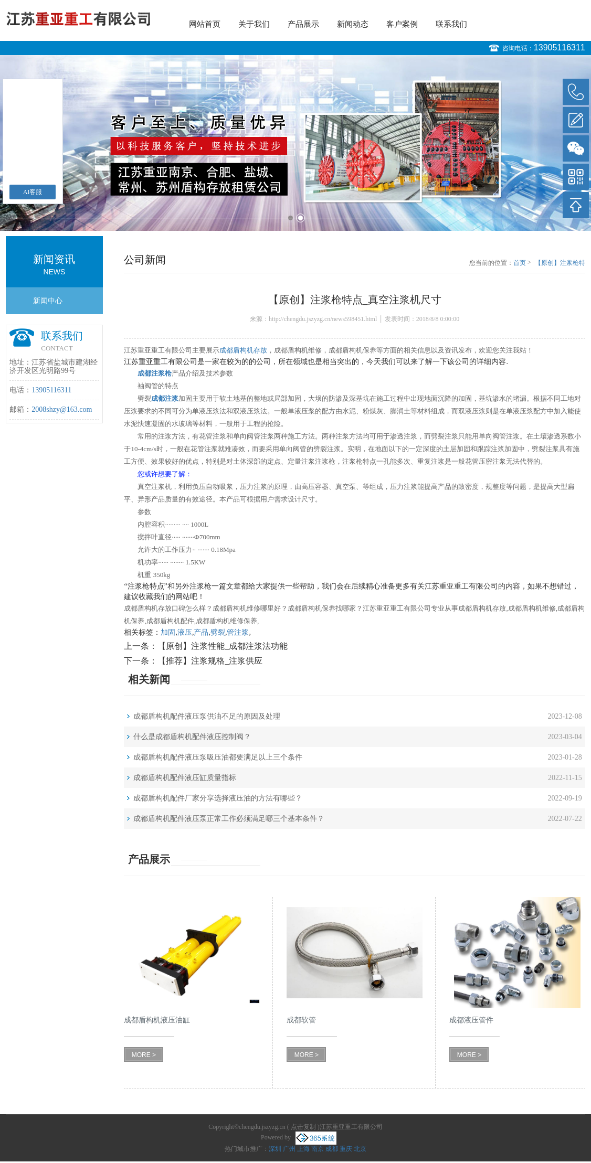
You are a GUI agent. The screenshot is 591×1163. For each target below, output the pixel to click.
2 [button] (300, 218)
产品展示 (303, 24)
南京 (317, 1149)
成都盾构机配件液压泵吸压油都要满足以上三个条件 (217, 757)
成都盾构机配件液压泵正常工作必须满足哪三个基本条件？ (228, 819)
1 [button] (290, 218)
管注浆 (238, 632)
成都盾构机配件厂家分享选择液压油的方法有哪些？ (217, 798)
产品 (201, 632)
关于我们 (254, 24)
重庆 (346, 1149)
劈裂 (217, 632)
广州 (289, 1149)
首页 (519, 262)
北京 (360, 1149)
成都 (331, 1149)
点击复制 (303, 1126)
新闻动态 (352, 24)
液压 (184, 632)
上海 (303, 1149)
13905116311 (559, 47)
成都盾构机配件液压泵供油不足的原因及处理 (206, 716)
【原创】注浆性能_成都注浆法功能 (222, 646)
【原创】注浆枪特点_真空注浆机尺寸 (560, 263)
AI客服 (33, 192)
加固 (168, 632)
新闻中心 (47, 301)
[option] (295, 143)
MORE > (144, 1055)
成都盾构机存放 (243, 350)
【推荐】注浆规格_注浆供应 (209, 660)
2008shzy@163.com (61, 409)
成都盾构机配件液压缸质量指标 (184, 778)
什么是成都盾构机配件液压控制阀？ (192, 737)
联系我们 (451, 24)
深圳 (275, 1149)
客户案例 (402, 24)
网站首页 (204, 24)
